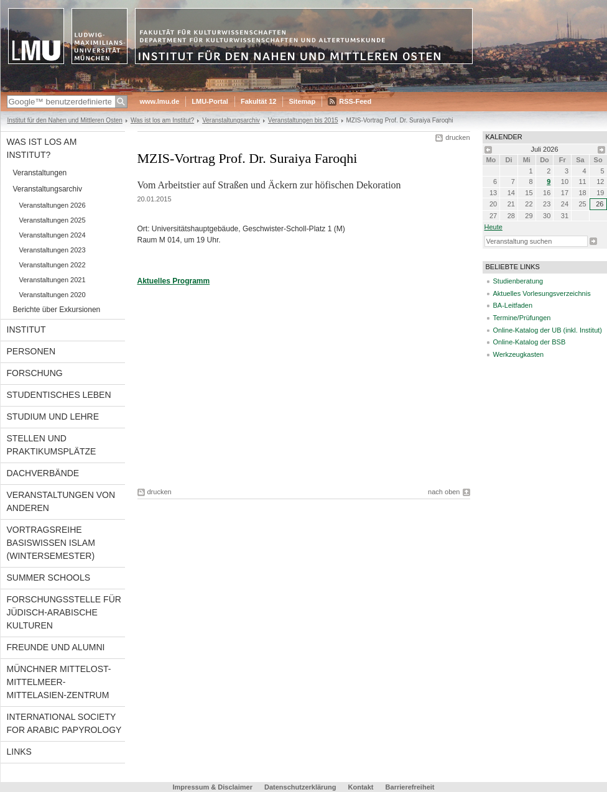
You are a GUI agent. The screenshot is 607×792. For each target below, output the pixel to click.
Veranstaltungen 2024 (52, 235)
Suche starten (593, 241)
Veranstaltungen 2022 (52, 265)
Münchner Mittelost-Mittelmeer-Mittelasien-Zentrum (59, 682)
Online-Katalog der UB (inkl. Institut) (547, 330)
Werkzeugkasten (518, 354)
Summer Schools (49, 577)
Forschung (35, 373)
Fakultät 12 (258, 101)
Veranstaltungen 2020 (52, 294)
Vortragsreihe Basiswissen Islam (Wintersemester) (51, 543)
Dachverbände (43, 473)
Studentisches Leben (59, 395)
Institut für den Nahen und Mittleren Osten (65, 120)
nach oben (444, 491)
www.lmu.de (160, 101)
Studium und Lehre (53, 416)
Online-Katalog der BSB (529, 342)
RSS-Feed (355, 101)
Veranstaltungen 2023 (52, 250)
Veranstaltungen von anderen (61, 501)
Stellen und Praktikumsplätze (51, 444)
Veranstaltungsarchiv (231, 120)
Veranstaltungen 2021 (52, 279)
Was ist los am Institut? (162, 120)
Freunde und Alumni (56, 647)
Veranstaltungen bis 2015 (303, 120)
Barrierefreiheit (410, 787)
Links (19, 752)
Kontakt (361, 787)
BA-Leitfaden (513, 305)
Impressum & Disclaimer (213, 787)
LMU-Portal (210, 101)
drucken (457, 137)
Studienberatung (518, 281)
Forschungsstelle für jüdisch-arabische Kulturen (64, 612)
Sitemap (302, 101)
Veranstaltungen (40, 172)
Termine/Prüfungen (522, 317)
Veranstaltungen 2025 (52, 220)
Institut (26, 329)
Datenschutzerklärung (300, 787)
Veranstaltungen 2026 (52, 205)
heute (493, 227)
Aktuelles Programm (173, 281)
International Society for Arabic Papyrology (64, 723)
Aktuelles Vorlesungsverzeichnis (542, 293)
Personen (31, 351)
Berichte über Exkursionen (57, 309)
